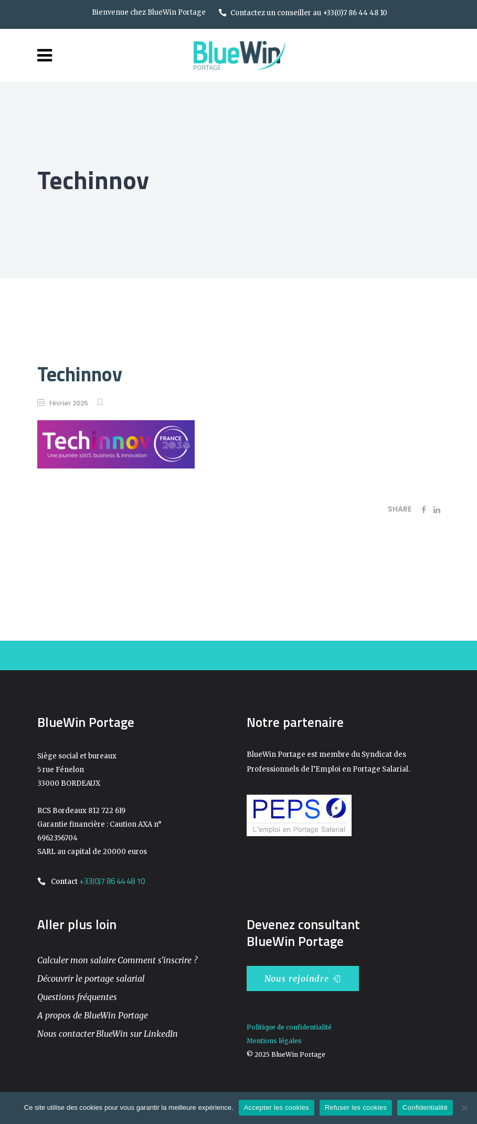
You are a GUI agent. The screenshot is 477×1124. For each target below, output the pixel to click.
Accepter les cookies (276, 1107)
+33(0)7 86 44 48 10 (112, 881)
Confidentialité (425, 1107)
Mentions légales (274, 1041)
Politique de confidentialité (289, 1027)
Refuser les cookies (356, 1107)
